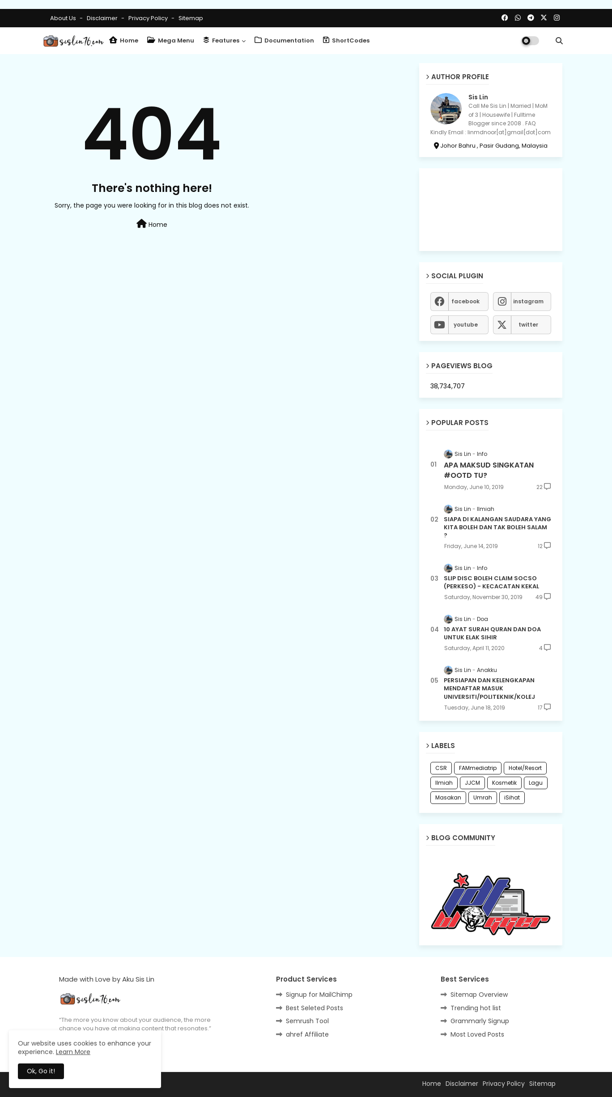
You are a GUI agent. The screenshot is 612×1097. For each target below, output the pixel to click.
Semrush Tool (307, 1020)
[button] (559, 41)
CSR (441, 768)
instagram (528, 301)
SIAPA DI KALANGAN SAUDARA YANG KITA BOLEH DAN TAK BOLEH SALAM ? (497, 527)
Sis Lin (478, 97)
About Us (63, 18)
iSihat (512, 797)
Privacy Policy (148, 18)
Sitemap (190, 18)
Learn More (73, 1051)
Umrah (482, 797)
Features (221, 40)
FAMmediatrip (478, 768)
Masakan (448, 797)
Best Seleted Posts (314, 1007)
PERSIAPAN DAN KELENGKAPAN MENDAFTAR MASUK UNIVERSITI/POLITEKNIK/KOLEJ (489, 688)
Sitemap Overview (479, 994)
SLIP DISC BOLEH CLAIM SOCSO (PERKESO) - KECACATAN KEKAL (491, 582)
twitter (528, 324)
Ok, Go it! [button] (41, 1071)
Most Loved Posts (477, 1034)
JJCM (472, 783)
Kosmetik (504, 783)
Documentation (284, 40)
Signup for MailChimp (319, 994)
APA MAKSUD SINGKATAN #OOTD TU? (489, 470)
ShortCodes (346, 40)
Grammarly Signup (479, 1020)
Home (123, 40)
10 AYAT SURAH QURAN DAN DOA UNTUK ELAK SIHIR (492, 633)
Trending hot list (475, 1007)
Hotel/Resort (525, 768)
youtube (466, 324)
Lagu (536, 783)
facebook (465, 301)
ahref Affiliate (307, 1034)
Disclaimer (103, 18)
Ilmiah (444, 783)
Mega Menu (170, 40)
